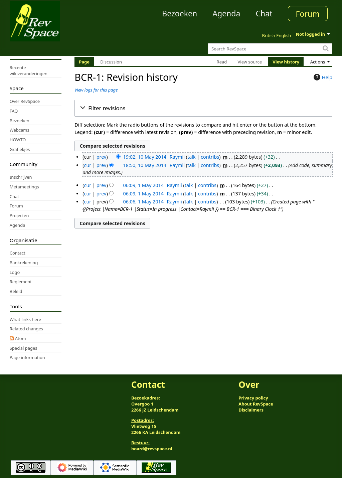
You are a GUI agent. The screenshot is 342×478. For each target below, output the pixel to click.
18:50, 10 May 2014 (144, 165)
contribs (210, 157)
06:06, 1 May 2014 (143, 201)
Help (322, 77)
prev (102, 157)
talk (191, 157)
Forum (308, 13)
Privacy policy (253, 398)
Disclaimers (251, 410)
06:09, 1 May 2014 (143, 185)
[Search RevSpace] (270, 48)
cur (88, 165)
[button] (203, 108)
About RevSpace (255, 404)
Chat (263, 13)
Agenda (226, 13)
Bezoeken (179, 13)
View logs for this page (96, 90)
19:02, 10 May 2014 (144, 157)
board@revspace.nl (151, 449)
